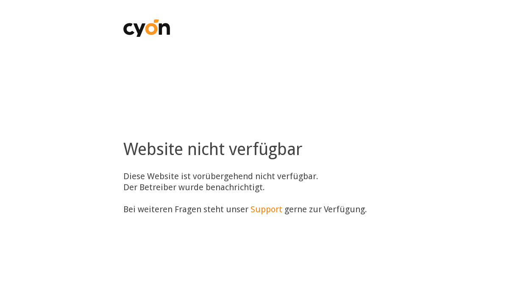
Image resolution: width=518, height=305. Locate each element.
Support (266, 209)
